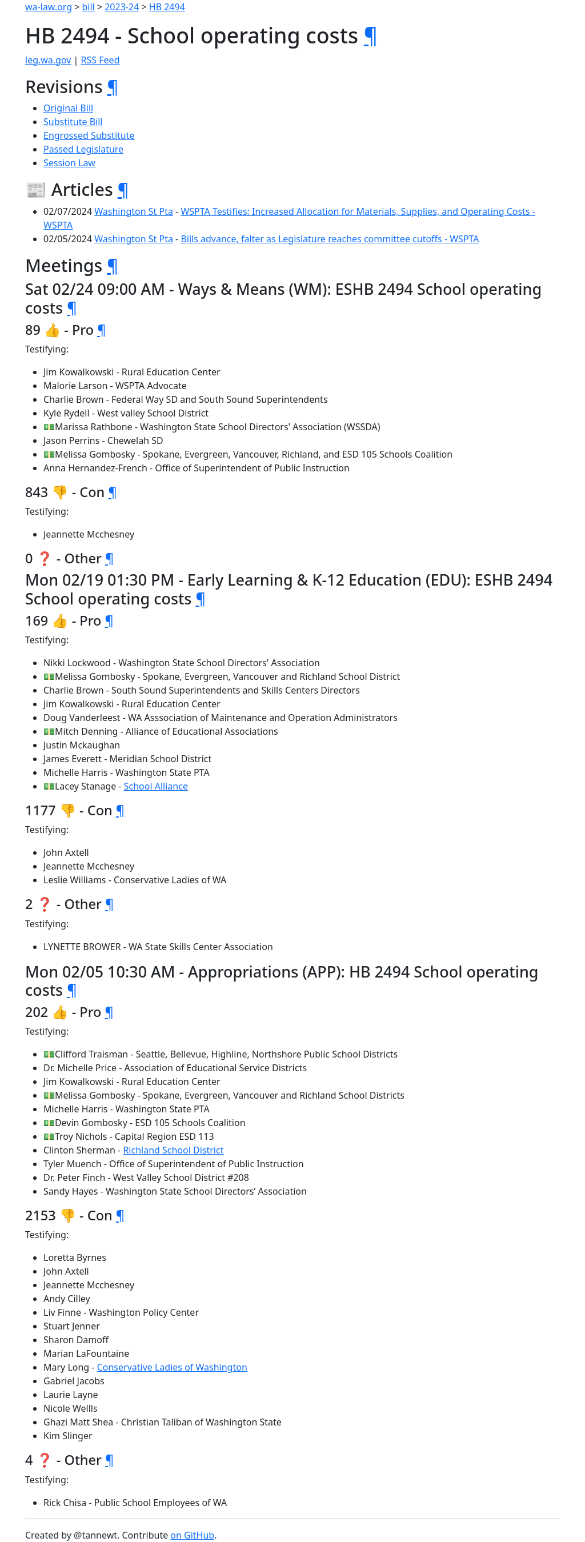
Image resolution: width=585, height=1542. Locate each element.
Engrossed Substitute (89, 135)
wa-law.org (48, 7)
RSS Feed (100, 60)
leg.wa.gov (48, 60)
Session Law (69, 163)
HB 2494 (167, 7)
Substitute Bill (73, 121)
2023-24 (122, 7)
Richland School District (173, 1150)
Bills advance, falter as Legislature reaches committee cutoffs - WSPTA (330, 239)
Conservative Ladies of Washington (172, 1367)
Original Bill (68, 108)
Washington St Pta (133, 211)
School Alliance (156, 786)
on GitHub (192, 1535)
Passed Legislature (83, 149)
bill (88, 7)
